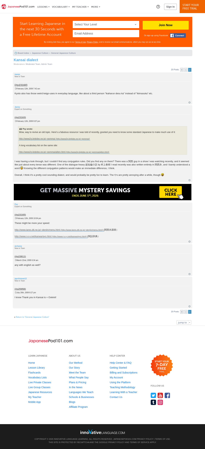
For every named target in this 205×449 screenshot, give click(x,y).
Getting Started (118, 367)
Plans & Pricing (77, 382)
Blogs (72, 402)
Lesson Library (36, 367)
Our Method (75, 362)
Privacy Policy (92, 42)
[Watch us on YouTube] (160, 395)
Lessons (42, 6)
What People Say (78, 377)
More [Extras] (94, 6)
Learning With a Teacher (123, 392)
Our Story (74, 367)
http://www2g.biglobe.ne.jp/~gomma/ (37, 138)
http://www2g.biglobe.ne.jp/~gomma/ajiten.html (42, 152)
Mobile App (34, 402)
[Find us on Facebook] (167, 395)
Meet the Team (77, 372)
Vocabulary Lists (37, 377)
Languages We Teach (81, 392)
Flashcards (34, 372)
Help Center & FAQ (120, 362)
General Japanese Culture (63, 53)
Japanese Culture (40, 53)
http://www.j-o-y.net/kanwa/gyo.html (33, 236)
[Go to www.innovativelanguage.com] (102, 431)
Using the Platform (120, 382)
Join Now (166, 25)
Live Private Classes (39, 382)
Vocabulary (60, 6)
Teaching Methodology (122, 387)
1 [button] (186, 70)
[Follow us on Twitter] (153, 395)
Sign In (170, 6)
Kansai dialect (26, 60)
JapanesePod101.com (124, 439)
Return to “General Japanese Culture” (32, 317)
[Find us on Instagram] (160, 402)
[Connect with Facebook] (177, 35)
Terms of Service (139, 442)
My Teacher (79, 6)
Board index (23, 53)
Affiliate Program (78, 406)
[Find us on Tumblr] (153, 402)
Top (189, 102)
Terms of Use (80, 42)
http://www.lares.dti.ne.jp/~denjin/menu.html (37, 229)
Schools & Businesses (81, 397)
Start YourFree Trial (193, 6)
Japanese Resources (40, 392)
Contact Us (116, 397)
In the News (75, 387)
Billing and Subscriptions (123, 372)
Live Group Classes (39, 387)
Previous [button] (182, 70)
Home (31, 362)
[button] (158, 6)
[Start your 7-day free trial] (162, 365)
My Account (116, 377)
